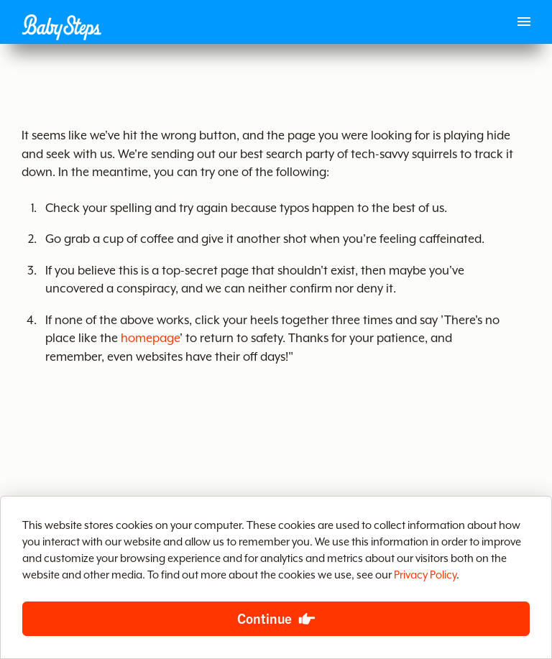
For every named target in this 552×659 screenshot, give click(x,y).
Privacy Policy (425, 575)
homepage (150, 339)
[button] (61, 27)
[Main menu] (524, 21)
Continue (264, 618)
